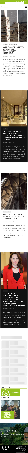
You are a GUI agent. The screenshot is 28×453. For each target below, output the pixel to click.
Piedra (15, 44)
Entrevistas (5, 290)
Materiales (11, 44)
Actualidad (5, 128)
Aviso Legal (22, 450)
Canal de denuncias (20, 452)
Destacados (5, 44)
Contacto (3, 1)
